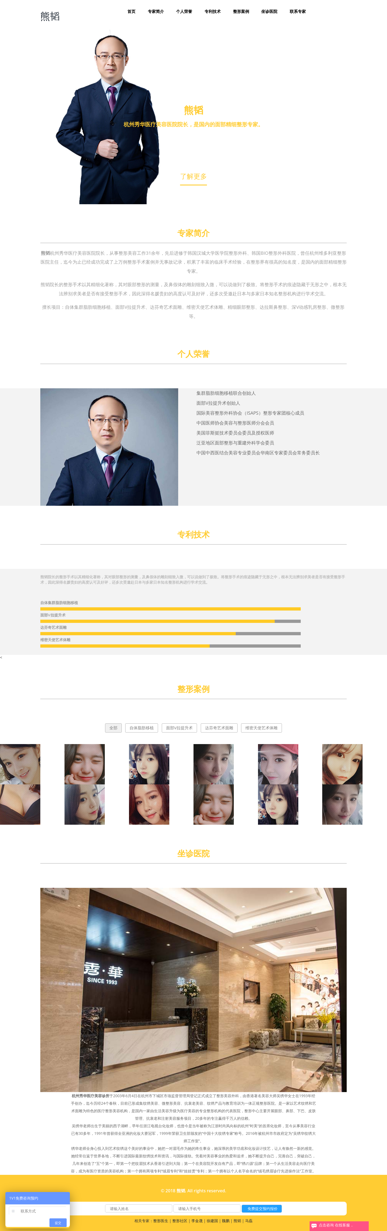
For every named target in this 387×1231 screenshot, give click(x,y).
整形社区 (179, 1220)
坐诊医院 (269, 11)
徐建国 (212, 1220)
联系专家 (298, 11)
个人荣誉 (184, 11)
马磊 (249, 1220)
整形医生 (160, 1220)
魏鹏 (226, 1220)
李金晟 (197, 1220)
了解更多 (193, 176)
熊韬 (50, 16)
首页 (131, 11)
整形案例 (241, 11)
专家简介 (156, 11)
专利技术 (213, 11)
